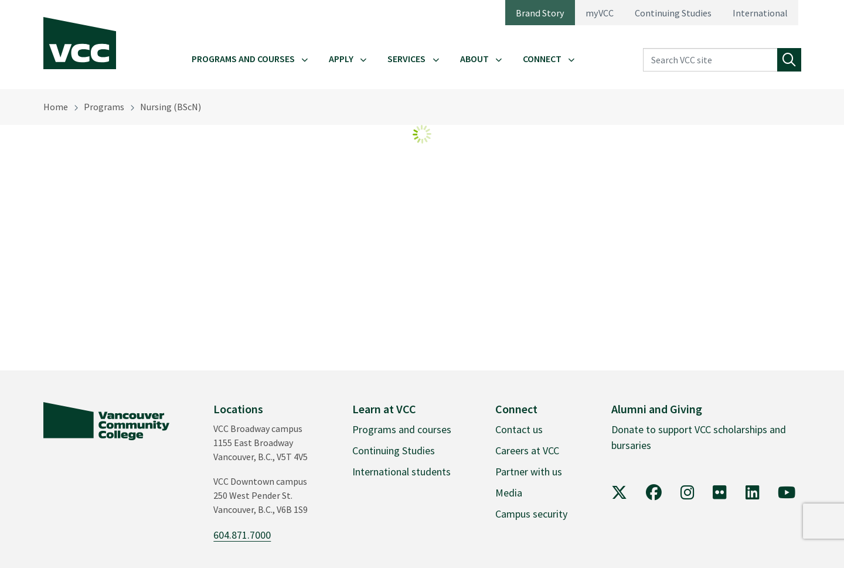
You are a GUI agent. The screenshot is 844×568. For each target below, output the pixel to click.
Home (55, 107)
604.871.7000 (242, 535)
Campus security (531, 514)
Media (508, 492)
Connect (542, 58)
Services (406, 58)
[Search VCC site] (710, 60)
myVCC (600, 13)
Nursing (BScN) (170, 107)
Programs (104, 107)
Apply (341, 58)
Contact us (519, 429)
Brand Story (540, 13)
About (474, 58)
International (760, 13)
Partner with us (528, 471)
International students (401, 471)
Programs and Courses (243, 58)
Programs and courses (401, 429)
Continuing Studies (673, 13)
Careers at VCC (527, 450)
